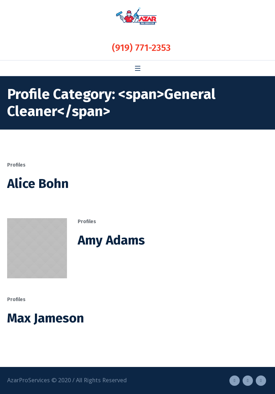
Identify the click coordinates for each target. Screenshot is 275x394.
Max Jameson (45, 318)
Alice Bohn (38, 183)
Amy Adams (111, 240)
